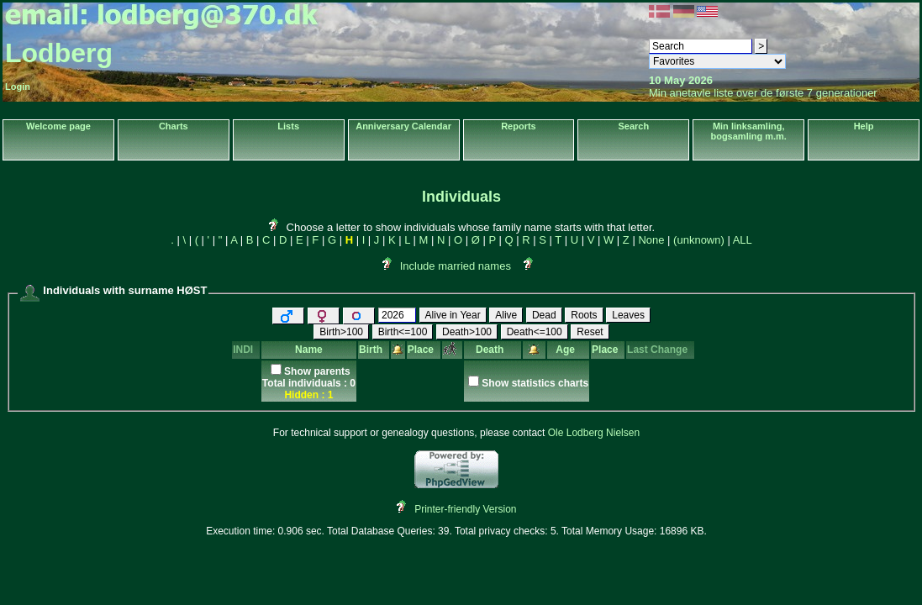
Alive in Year (453, 315)
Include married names (455, 266)
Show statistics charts (535, 383)
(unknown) (698, 240)
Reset (590, 332)
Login (17, 87)
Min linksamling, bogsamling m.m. (748, 131)
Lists (288, 126)
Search (633, 126)
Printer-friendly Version (465, 509)
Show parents (317, 371)
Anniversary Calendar (403, 126)
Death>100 (467, 332)
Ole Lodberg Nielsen (594, 433)
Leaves (628, 315)
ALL (742, 240)
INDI (246, 349)
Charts (173, 126)
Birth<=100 (403, 332)
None (651, 240)
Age (568, 349)
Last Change (660, 349)
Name (309, 349)
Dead (544, 315)
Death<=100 (534, 332)
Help (864, 126)
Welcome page (58, 126)
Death (492, 349)
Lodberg (59, 53)
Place (424, 349)
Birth (373, 349)
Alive (506, 315)
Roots (584, 315)
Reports (518, 126)
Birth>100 (341, 332)
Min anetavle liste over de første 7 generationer (763, 93)
